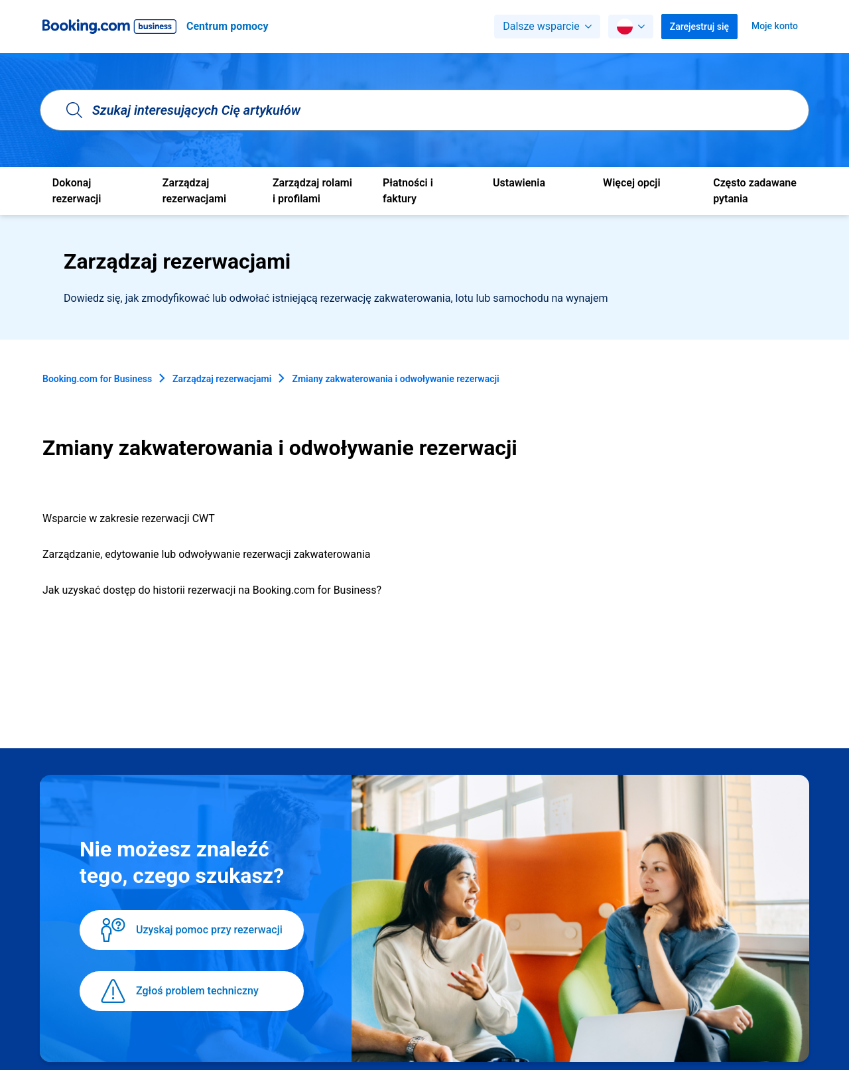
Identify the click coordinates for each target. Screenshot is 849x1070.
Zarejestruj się (699, 26)
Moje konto (774, 26)
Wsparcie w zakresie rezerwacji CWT (128, 518)
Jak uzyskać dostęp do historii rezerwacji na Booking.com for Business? (211, 590)
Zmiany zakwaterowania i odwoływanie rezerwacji (395, 378)
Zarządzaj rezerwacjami (221, 378)
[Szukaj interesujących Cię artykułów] (424, 110)
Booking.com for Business (97, 378)
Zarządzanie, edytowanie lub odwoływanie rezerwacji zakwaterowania (206, 554)
